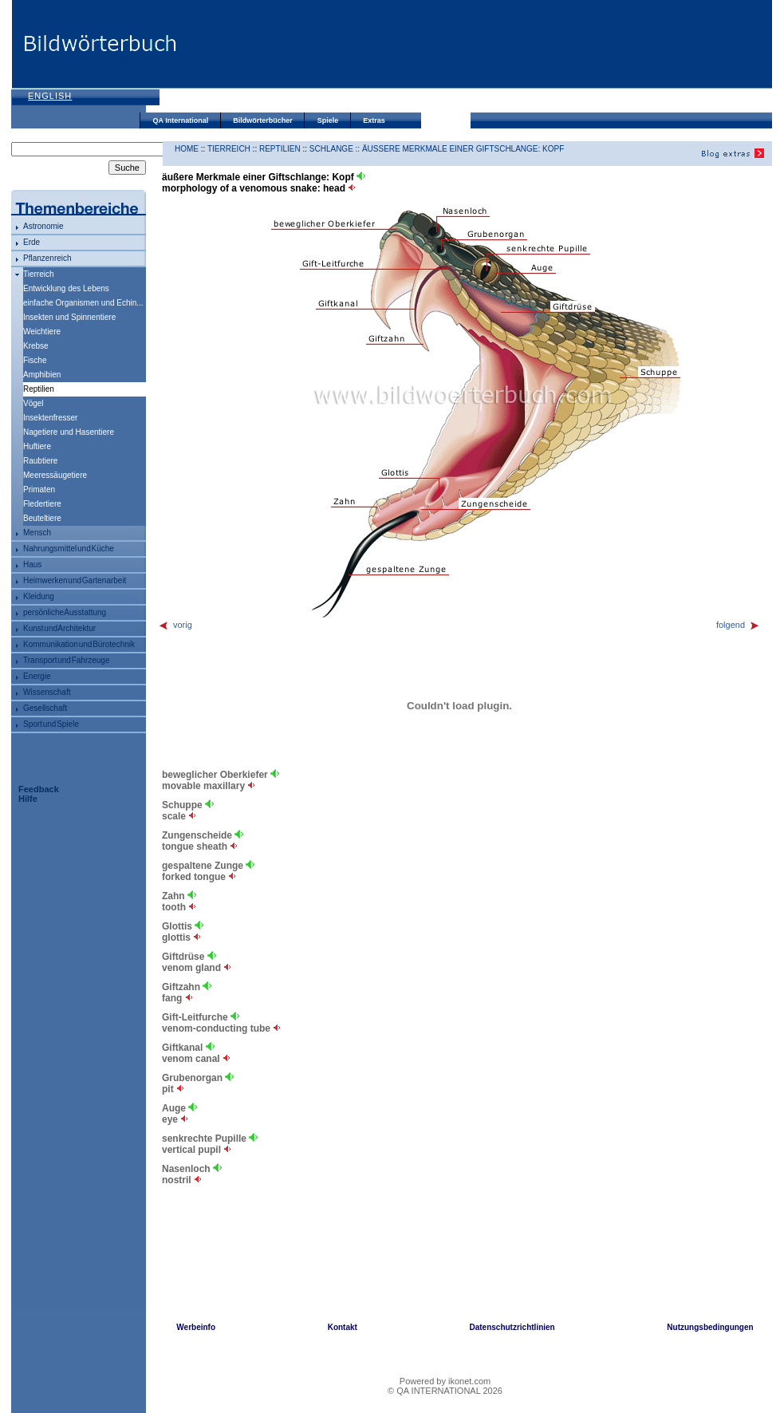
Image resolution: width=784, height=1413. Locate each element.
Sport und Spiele (51, 724)
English (50, 96)
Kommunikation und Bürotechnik (79, 644)
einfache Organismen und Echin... (83, 302)
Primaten (39, 489)
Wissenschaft (46, 692)
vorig (175, 625)
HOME (187, 148)
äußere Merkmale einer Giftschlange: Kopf (463, 148)
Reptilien (280, 148)
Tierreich (38, 274)
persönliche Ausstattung (64, 612)
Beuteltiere (42, 518)
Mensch (37, 532)
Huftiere (37, 446)
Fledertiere (42, 503)
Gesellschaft (45, 708)
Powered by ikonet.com (445, 1381)
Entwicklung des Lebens (66, 288)
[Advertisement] (241, 58)
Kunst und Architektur (59, 628)
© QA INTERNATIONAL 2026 (445, 1390)
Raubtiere (40, 460)
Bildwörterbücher (263, 120)
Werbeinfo (195, 1327)
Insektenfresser (50, 417)
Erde (31, 242)
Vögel (33, 403)
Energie (36, 676)
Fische (34, 360)
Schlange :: (335, 148)
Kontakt (342, 1327)
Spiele (328, 120)
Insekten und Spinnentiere (69, 317)
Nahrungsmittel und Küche (68, 548)
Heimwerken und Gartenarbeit (74, 580)
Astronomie (43, 226)
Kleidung (38, 596)
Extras (374, 120)
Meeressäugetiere (55, 475)
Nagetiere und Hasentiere (68, 432)
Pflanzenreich (47, 258)
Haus (32, 564)
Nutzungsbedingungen (710, 1327)
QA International (181, 120)
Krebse (36, 345)
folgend (738, 625)
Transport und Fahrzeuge (66, 660)
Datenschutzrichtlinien (511, 1327)
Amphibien (42, 374)
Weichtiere (42, 331)
